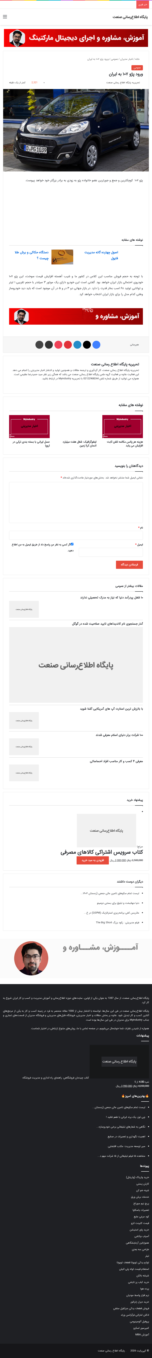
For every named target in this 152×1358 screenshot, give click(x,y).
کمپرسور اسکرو (141, 1328)
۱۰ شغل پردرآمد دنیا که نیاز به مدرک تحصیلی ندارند (111, 597)
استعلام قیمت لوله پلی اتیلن (134, 1269)
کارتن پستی (142, 1184)
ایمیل (139, 545)
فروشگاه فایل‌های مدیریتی (61, 1015)
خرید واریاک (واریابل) (137, 1177)
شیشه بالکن (142, 1276)
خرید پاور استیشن (139, 1230)
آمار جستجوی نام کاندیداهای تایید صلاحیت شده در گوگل (107, 623)
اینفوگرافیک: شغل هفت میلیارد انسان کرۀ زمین (79, 444)
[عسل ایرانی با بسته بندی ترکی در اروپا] (29, 426)
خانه (139, 59)
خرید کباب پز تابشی (138, 1282)
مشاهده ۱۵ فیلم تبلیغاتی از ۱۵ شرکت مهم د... (121, 1156)
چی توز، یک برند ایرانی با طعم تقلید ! (125, 1117)
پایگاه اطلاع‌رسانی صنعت (136, 998)
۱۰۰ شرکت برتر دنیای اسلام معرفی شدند (119, 735)
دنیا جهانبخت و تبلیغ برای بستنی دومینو (118, 903)
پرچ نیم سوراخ (141, 1203)
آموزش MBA (142, 1335)
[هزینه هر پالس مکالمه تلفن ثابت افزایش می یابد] (122, 426)
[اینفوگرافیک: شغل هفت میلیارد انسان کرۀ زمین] (76, 426)
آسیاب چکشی (141, 1236)
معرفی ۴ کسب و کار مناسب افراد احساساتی (116, 761)
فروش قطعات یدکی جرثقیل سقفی (131, 1308)
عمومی (114, 59)
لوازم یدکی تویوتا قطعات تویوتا (133, 1262)
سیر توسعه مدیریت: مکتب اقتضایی (126, 1146)
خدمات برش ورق (140, 1197)
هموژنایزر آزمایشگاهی (137, 1243)
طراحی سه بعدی (140, 1249)
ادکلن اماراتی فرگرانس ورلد (135, 1315)
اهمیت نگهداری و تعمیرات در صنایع (126, 1136)
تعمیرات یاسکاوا (141, 1210)
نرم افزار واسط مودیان (137, 1295)
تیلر (147, 1256)
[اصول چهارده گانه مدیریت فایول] (132, 257)
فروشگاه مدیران (36, 1015)
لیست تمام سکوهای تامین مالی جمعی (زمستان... (118, 1107)
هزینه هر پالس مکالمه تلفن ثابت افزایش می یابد (125, 444)
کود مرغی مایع (141, 1217)
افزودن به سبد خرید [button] (93, 860)
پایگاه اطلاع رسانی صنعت (111, 1351)
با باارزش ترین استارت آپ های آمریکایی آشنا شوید (111, 709)
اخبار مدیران (126, 59)
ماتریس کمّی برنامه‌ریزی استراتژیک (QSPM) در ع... (111, 913)
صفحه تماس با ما (86, 1028)
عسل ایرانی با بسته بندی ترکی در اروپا (31, 444)
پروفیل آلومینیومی (139, 1321)
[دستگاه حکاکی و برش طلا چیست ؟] (62, 257)
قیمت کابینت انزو (140, 1223)
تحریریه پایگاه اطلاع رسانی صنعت (123, 82)
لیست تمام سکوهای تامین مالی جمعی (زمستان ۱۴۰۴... (110, 893)
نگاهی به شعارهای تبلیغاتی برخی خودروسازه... (120, 1127)
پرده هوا (144, 1289)
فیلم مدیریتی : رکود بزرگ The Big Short (117, 922)
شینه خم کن (142, 1190)
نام (140, 528)
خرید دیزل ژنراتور (139, 1302)
